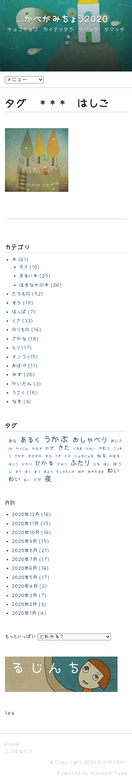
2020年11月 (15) (31, 523)
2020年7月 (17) (31, 559)
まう (18, 472)
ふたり (80, 463)
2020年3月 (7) (29, 595)
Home (12, 744)
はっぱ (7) (24, 312)
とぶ (67, 456)
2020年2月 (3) (29, 604)
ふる (96, 464)
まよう (48, 472)
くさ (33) (22, 321)
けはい (90, 449)
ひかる (44, 463)
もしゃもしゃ (65, 472)
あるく (30, 440)
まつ (37, 472)
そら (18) (22, 302)
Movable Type (108, 773)
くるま (77, 449)
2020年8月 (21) (30, 550)
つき (58, 456)
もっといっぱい (20, 636)
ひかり (27, 464)
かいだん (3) (26, 384)
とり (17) (22, 347)
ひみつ (62, 464)
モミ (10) (29, 267)
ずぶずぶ (35, 456)
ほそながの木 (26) (40, 285)
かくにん (22, 449)
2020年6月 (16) (30, 568)
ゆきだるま (96, 472)
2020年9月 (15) (30, 541)
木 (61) (20, 259)
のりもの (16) (27, 329)
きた (64, 448)
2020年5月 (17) (31, 577)
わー (27, 480)
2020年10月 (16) (31, 532)
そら (48, 456)
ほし (106, 464)
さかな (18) (25, 339)
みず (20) (23, 374)
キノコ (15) (25, 357)
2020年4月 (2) (29, 586)
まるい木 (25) (35, 276)
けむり (104, 448)
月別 (10, 503)
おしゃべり (90, 440)
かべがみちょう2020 (66, 19)
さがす (19, 456)
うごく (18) (24, 392)
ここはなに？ (18, 751)
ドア (37, 480)
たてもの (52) (27, 294)
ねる (101, 455)
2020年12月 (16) (31, 514)
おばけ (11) (25, 365)
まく (28, 472)
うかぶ (56, 440)
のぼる (114, 456)
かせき (37, 449)
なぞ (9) (21, 401)
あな (12, 441)
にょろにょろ (84, 456)
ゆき (81, 472)
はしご (13, 464)
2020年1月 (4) (29, 613)
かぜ (50, 448)
